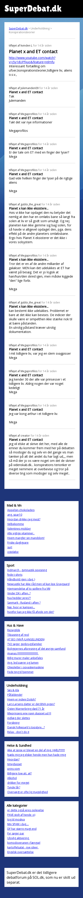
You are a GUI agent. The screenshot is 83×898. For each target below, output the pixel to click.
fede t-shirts (14, 575)
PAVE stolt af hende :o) (21, 815)
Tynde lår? (13, 787)
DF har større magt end (22, 829)
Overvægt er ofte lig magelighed (27, 792)
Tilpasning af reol (18, 635)
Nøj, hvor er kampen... (21, 607)
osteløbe (13, 552)
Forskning (13, 723)
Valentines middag (19, 529)
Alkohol (12, 778)
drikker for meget (18, 783)
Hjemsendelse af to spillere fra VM (28, 589)
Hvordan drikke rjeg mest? (23, 519)
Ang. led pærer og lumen (23, 663)
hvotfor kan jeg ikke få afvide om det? (30, 612)
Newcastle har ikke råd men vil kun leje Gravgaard (38, 584)
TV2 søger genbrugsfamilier (24, 644)
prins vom (13, 769)
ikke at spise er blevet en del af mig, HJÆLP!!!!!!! (36, 750)
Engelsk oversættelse (20, 852)
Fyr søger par (15, 833)
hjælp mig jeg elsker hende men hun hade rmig (36, 755)
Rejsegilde (13, 630)
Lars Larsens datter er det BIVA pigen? (31, 704)
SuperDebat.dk (18, 28)
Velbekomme (15, 524)
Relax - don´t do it (18, 732)
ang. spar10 (14, 515)
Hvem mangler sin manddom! (25, 538)
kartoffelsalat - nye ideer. (23, 847)
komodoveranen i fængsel (23, 843)
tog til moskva (16, 819)
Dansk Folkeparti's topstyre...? (26, 727)
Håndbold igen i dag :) (21, 579)
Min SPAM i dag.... (18, 824)
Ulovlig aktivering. (18, 838)
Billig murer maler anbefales (25, 658)
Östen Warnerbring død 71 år (25, 709)
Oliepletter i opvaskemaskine (25, 667)
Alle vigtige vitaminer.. (21, 533)
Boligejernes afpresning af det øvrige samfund (36, 649)
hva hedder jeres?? (19, 598)
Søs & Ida (13, 690)
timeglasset (14, 764)
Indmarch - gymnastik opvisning (27, 570)
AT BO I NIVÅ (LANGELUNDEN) (25, 639)
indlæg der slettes (18, 718)
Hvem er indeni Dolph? (21, 699)
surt (9, 547)
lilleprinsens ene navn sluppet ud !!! (29, 713)
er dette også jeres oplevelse (25, 810)
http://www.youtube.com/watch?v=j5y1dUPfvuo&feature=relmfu (32, 60)
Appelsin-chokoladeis (21, 510)
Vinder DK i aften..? (19, 593)
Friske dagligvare (18, 542)
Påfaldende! (14, 695)
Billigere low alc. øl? (19, 773)
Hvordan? (13, 759)
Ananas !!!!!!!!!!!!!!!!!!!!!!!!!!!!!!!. (23, 653)
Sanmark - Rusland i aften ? (24, 602)
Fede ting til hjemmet (20, 672)
